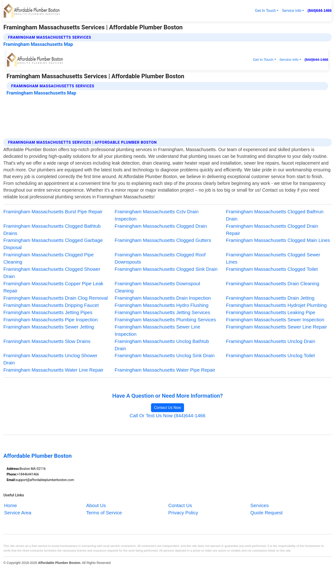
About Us (96, 505)
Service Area (17, 512)
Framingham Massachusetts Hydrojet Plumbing (276, 305)
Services (259, 505)
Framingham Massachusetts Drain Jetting (270, 298)
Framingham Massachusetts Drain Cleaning (272, 283)
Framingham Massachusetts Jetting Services (162, 312)
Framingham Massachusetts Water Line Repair (53, 370)
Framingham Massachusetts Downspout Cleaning (157, 287)
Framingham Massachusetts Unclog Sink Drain (165, 355)
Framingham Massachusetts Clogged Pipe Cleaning (48, 258)
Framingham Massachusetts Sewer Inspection (275, 319)
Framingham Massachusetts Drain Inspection (163, 298)
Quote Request (266, 512)
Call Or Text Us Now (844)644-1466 (167, 415)
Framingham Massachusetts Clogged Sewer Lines (273, 258)
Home (10, 505)
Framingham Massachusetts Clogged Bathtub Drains (51, 229)
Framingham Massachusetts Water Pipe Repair (165, 370)
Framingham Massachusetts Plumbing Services (165, 319)
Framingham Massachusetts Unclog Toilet (270, 355)
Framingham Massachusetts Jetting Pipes (47, 312)
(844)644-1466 (320, 11)
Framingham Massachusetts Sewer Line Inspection (157, 330)
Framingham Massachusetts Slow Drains (46, 341)
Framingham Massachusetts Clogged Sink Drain (166, 269)
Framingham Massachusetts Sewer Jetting (48, 326)
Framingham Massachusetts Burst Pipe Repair (52, 211)
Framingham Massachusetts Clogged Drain (161, 226)
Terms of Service (104, 512)
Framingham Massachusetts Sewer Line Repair (276, 326)
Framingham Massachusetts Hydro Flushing (161, 305)
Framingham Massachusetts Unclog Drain (270, 341)
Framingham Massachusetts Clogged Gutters (163, 240)
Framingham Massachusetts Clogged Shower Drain (51, 272)
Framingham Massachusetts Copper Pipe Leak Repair (53, 287)
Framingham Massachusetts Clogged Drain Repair (272, 229)
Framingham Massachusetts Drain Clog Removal (55, 298)
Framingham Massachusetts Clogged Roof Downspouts (160, 258)
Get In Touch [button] (265, 11)
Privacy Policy (183, 512)
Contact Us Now (167, 408)
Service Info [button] (292, 11)
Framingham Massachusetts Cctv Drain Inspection (157, 215)
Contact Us (180, 505)
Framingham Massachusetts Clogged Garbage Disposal (53, 243)
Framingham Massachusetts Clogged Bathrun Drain (274, 215)
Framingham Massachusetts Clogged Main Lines (278, 240)
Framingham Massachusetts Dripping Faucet (51, 305)
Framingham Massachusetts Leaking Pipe (270, 312)
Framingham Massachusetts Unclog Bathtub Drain (162, 345)
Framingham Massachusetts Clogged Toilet (272, 269)
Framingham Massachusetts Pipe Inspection (50, 319)
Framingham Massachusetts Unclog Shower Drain (50, 359)
